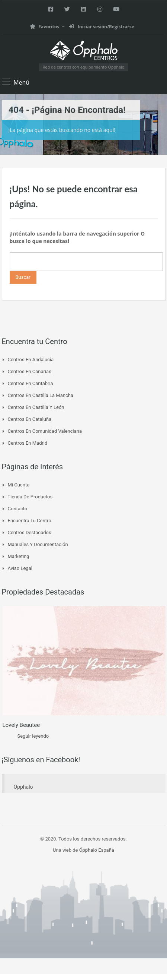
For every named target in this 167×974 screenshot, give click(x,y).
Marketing (18, 556)
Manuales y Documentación (38, 544)
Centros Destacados (29, 532)
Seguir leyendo (33, 736)
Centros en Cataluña (30, 419)
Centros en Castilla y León (36, 407)
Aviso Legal (20, 568)
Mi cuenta (19, 485)
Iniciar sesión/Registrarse (101, 26)
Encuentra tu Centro (29, 520)
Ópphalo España (96, 850)
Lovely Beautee (21, 725)
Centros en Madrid (28, 443)
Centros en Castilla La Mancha (40, 395)
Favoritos (44, 26)
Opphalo (23, 787)
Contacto (18, 508)
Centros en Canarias (29, 371)
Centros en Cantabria (30, 383)
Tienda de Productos (30, 496)
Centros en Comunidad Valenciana (45, 431)
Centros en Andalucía (31, 359)
